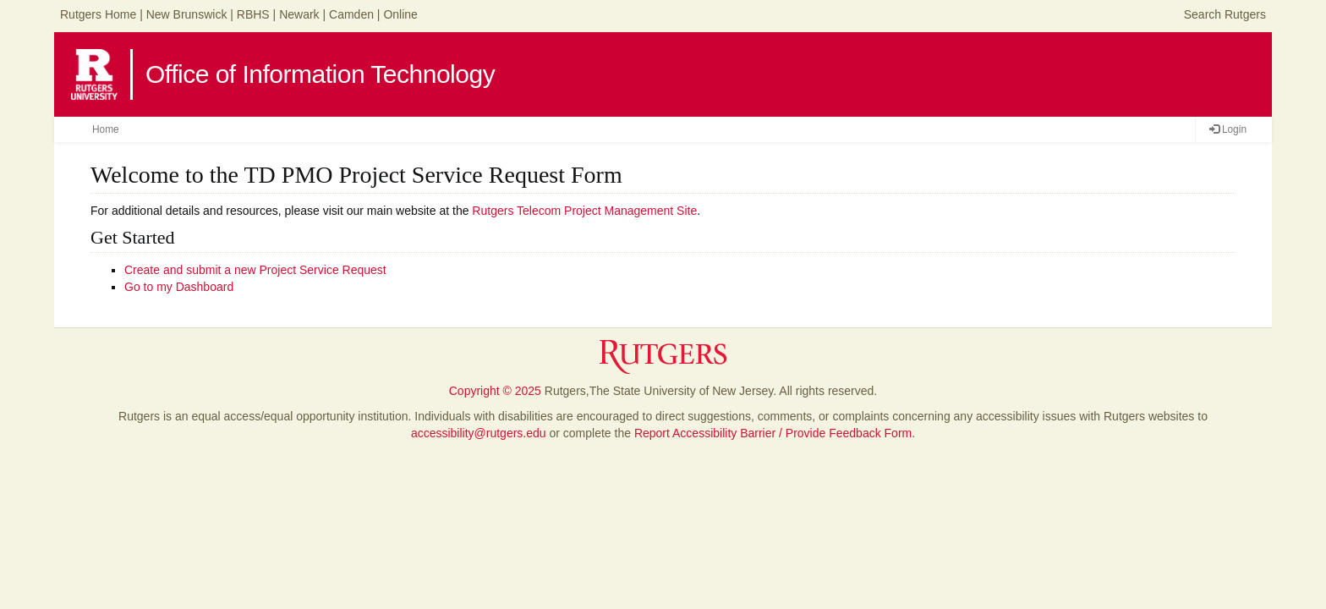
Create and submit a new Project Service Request (255, 270)
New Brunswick (186, 14)
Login (1228, 129)
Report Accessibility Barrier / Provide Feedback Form (773, 433)
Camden (351, 14)
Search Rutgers (1225, 14)
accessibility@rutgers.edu (478, 433)
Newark (299, 14)
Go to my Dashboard (178, 287)
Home (105, 129)
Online (400, 14)
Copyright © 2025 (495, 391)
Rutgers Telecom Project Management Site (584, 210)
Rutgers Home (98, 14)
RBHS (253, 14)
